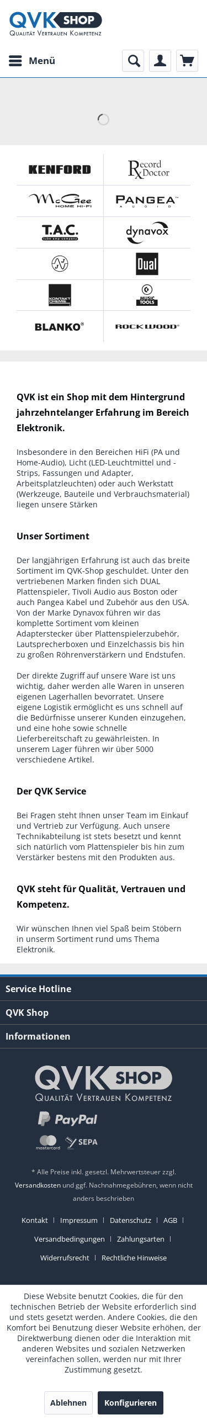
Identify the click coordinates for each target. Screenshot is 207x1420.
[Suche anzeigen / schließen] (133, 61)
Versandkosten (38, 1185)
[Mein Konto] (160, 61)
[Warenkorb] (187, 61)
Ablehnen (68, 1402)
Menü (32, 59)
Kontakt (35, 1220)
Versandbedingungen (69, 1239)
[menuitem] (31, 61)
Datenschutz (130, 1220)
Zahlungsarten (140, 1239)
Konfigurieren (130, 1402)
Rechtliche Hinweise (134, 1258)
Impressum (79, 1220)
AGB (170, 1220)
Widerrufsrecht (64, 1258)
